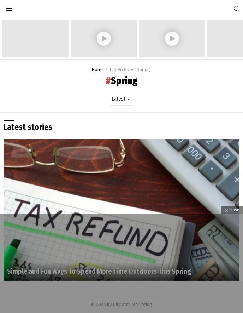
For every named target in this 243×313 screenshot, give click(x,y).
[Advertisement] (121, 263)
